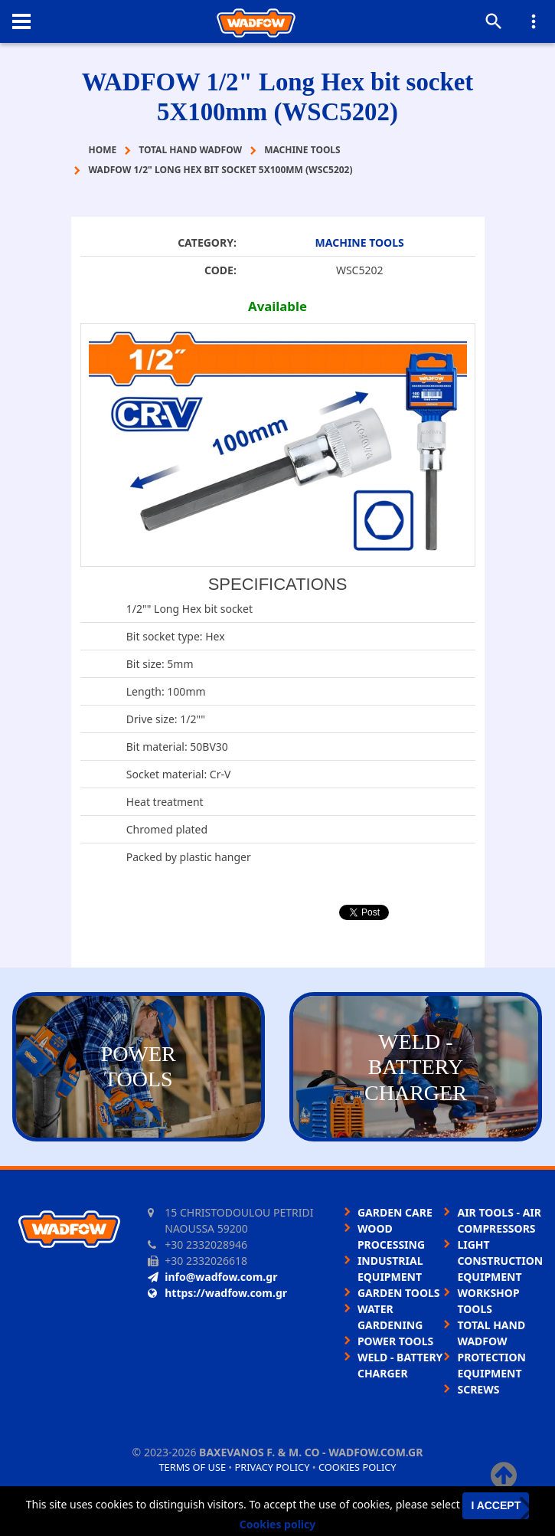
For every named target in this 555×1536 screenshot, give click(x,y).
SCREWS (478, 1389)
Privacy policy (272, 1467)
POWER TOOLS (395, 1341)
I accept (496, 1505)
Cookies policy (357, 1467)
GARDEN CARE (395, 1212)
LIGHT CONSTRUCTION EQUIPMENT (500, 1260)
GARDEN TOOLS (398, 1292)
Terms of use (192, 1467)
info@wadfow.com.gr (212, 1276)
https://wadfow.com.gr (217, 1292)
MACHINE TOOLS (359, 242)
